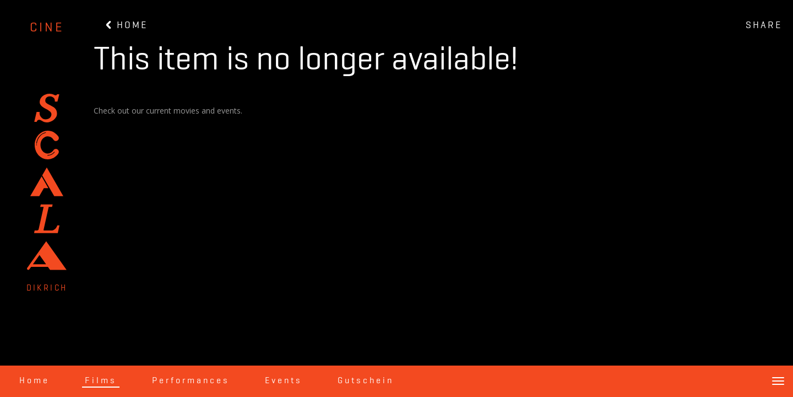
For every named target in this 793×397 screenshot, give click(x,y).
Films (101, 381)
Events (283, 381)
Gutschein (366, 381)
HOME (127, 25)
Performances (191, 381)
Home (34, 381)
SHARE (764, 25)
